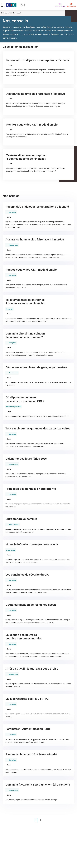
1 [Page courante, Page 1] (36, 820)
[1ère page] (27, 820)
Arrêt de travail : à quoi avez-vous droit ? (31, 668)
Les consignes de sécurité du (27, 574)
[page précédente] (31, 820)
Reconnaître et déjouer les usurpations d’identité (38, 60)
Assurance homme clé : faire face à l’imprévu (35, 93)
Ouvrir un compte (60, 6)
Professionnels (5, 13)
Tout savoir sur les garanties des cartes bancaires (37, 428)
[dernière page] (49, 820)
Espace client (71, 6)
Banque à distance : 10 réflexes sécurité (31, 754)
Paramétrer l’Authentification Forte (27, 728)
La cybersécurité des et (27, 698)
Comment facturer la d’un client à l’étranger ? (37, 784)
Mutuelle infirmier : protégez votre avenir (31, 544)
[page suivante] (45, 820)
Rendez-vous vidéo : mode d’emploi (32, 124)
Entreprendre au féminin (21, 518)
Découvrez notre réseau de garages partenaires (36, 367)
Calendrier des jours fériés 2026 (26, 458)
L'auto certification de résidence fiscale (31, 604)
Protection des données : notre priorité (30, 488)
